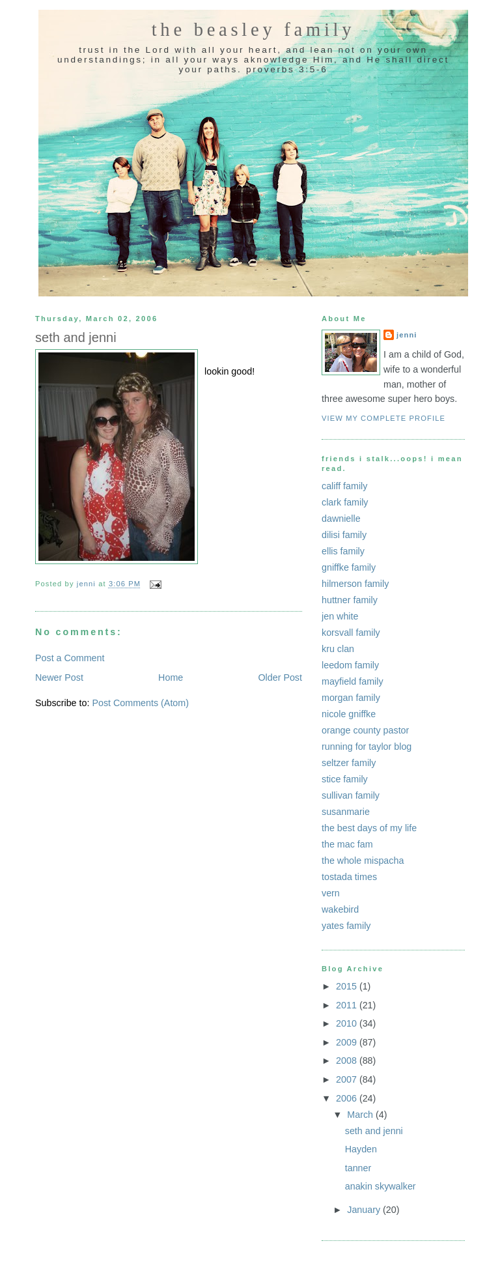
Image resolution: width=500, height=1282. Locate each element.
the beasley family (253, 30)
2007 (347, 1079)
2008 (347, 1060)
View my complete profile (383, 418)
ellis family (343, 551)
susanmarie (346, 811)
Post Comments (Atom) (140, 703)
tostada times (349, 877)
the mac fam (347, 844)
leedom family (350, 665)
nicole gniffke (349, 714)
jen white (340, 616)
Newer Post (59, 677)
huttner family (350, 600)
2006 (347, 1098)
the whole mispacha (363, 860)
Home (170, 677)
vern (331, 893)
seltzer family (349, 763)
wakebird (340, 909)
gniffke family (349, 567)
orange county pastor (365, 730)
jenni (406, 335)
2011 (347, 1005)
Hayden (361, 1149)
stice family (345, 779)
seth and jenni (374, 1131)
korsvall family (351, 632)
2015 (347, 986)
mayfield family (352, 681)
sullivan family (351, 795)
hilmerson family (355, 583)
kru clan (338, 649)
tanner (358, 1168)
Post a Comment (69, 658)
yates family (346, 925)
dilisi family (344, 535)
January (365, 1209)
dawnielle (341, 518)
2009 (347, 1042)
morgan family (351, 697)
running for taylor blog (366, 746)
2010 (347, 1023)
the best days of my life (369, 828)
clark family (345, 502)
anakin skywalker (380, 1186)
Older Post (280, 677)
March (361, 1114)
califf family (344, 486)
